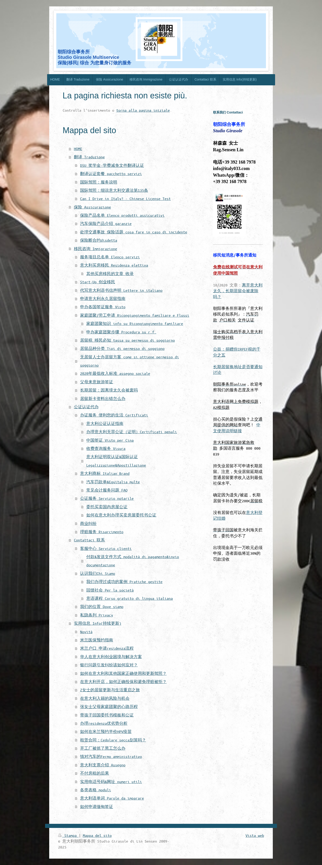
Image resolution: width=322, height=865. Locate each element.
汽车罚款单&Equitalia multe (113, 482)
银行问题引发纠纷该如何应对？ (109, 665)
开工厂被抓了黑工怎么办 (102, 748)
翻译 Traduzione (89, 157)
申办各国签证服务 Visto (102, 307)
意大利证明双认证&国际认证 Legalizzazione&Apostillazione (116, 460)
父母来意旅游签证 (96, 382)
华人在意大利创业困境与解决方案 (111, 656)
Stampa (68, 835)
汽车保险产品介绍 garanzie (106, 223)
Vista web (255, 835)
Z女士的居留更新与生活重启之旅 (110, 690)
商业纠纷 (88, 523)
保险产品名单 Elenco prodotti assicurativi (122, 215)
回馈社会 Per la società (110, 590)
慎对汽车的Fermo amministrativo (111, 756)
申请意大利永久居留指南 (102, 298)
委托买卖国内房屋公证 (106, 507)
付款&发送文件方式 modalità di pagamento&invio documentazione (132, 560)
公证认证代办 (86, 407)
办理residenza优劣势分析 (103, 723)
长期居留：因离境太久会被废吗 (109, 390)
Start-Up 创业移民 (97, 282)
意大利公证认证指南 (104, 423)
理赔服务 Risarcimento (101, 532)
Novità (86, 632)
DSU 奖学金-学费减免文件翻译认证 (112, 165)
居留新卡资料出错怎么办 (102, 398)
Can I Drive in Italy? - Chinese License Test (125, 198)
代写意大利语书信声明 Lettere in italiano (121, 290)
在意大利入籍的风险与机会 (105, 698)
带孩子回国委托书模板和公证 (107, 715)
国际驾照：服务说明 (98, 182)
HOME (78, 148)
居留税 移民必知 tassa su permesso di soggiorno (127, 340)
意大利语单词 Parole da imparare (112, 798)
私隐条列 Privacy (96, 615)
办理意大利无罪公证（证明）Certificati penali (131, 432)
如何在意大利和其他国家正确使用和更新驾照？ (123, 673)
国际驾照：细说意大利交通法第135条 (114, 190)
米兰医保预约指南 (96, 640)
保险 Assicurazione (92, 207)
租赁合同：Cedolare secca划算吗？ (113, 740)
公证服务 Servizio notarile (107, 498)
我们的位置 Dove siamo (101, 606)
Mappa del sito (97, 835)
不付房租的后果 (94, 773)
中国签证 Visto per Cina (110, 440)
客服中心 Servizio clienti (106, 548)
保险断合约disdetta (98, 240)
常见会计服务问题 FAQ (106, 490)
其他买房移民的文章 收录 (110, 273)
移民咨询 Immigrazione (95, 248)
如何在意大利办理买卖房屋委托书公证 (121, 515)
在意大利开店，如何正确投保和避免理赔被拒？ (123, 681)
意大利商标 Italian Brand (105, 473)
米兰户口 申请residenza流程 (107, 648)
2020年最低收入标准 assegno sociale (115, 373)
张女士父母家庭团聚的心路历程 (109, 706)
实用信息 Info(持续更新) (97, 623)
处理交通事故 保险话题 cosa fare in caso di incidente (133, 232)
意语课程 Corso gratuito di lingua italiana (129, 598)
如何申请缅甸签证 (96, 806)
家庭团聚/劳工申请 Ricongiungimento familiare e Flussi (134, 315)
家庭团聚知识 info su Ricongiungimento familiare (134, 323)
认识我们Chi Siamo (97, 573)
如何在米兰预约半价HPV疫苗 (106, 731)
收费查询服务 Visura (105, 448)
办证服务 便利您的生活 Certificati (114, 415)
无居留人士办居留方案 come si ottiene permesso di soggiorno (129, 361)
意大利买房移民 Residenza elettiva (114, 265)
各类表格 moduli (95, 790)
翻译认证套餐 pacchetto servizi (111, 173)
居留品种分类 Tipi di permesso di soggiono (122, 348)
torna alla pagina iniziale (143, 110)
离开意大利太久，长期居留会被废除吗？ (237, 291)
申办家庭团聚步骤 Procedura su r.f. (121, 332)
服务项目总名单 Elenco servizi (110, 257)
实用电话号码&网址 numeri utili (111, 781)
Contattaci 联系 (89, 540)
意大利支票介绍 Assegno (102, 765)
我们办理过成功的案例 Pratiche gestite (124, 581)
